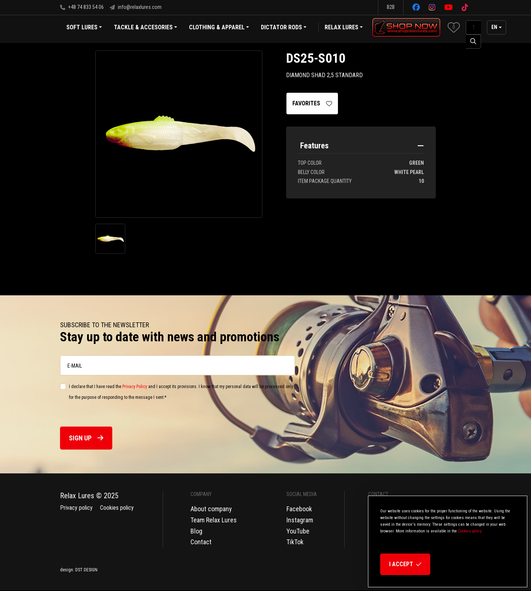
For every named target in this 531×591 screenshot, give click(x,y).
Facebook (299, 509)
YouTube (297, 531)
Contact (201, 542)
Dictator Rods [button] (283, 28)
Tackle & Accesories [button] (145, 28)
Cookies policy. (470, 531)
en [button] (494, 27)
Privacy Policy (134, 386)
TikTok (294, 542)
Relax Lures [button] (341, 27)
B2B (391, 7)
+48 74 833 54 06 (82, 7)
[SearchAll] (473, 27)
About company (211, 509)
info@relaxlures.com (136, 7)
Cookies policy (117, 507)
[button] (454, 27)
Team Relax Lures (213, 520)
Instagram (299, 520)
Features (314, 145)
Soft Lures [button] (84, 28)
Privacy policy (76, 507)
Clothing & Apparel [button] (219, 28)
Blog (196, 531)
